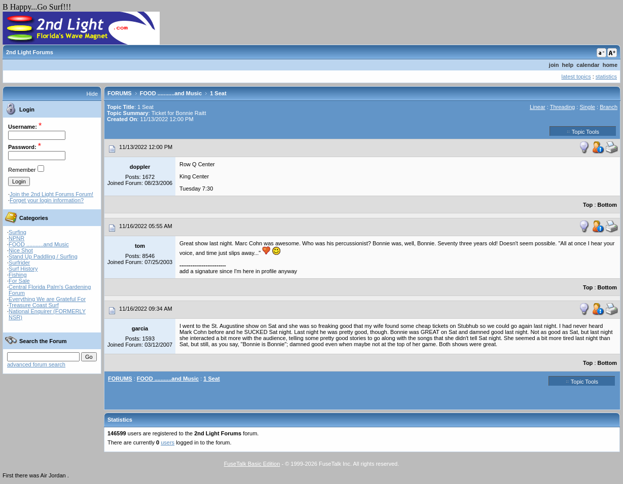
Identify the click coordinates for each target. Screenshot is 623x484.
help (568, 65)
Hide (92, 94)
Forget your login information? (47, 200)
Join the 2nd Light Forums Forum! (51, 194)
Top (588, 205)
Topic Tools (583, 131)
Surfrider (19, 262)
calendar (587, 65)
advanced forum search (36, 364)
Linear (537, 107)
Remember (21, 170)
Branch (608, 107)
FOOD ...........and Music (39, 244)
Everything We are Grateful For (47, 299)
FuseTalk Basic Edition (252, 464)
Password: (22, 147)
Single (587, 107)
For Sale (19, 281)
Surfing (17, 232)
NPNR (16, 238)
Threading (562, 107)
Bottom (607, 205)
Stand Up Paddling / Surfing (43, 256)
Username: (22, 127)
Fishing (17, 275)
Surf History (23, 269)
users (167, 442)
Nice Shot (21, 250)
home (610, 65)
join (554, 65)
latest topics (576, 76)
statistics (606, 76)
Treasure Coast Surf (34, 305)
